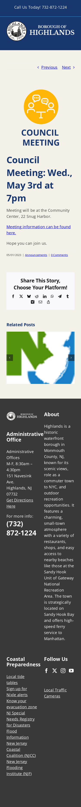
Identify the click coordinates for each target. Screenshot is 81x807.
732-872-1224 (54, 7)
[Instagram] (63, 670)
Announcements (36, 255)
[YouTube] (71, 670)
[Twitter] (54, 670)
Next (66, 67)
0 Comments (59, 255)
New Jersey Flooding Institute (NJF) (19, 767)
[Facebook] (46, 670)
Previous (49, 67)
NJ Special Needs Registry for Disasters (20, 719)
